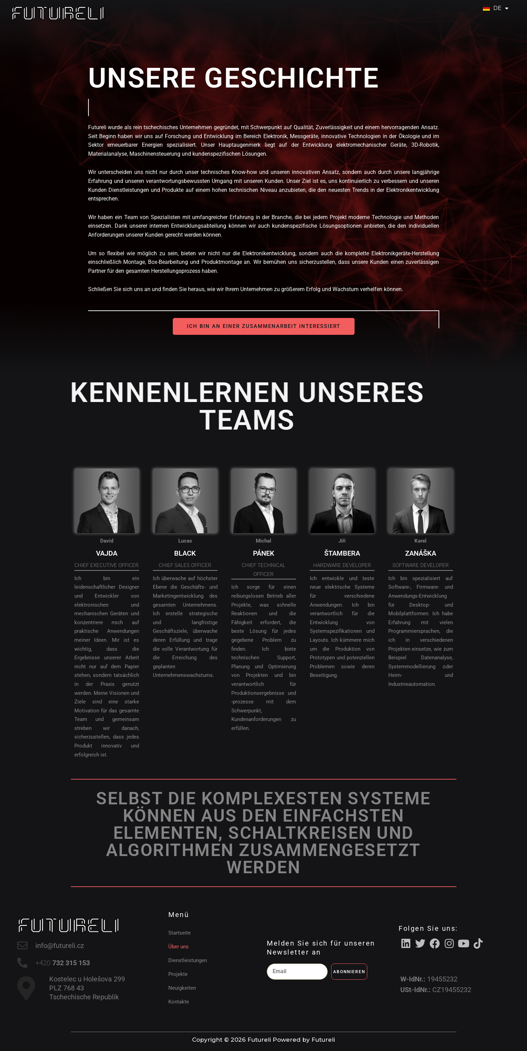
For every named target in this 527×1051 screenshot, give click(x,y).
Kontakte (178, 1002)
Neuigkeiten (182, 988)
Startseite (179, 933)
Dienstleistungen (187, 960)
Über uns (178, 947)
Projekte (178, 974)
